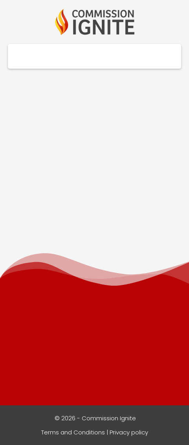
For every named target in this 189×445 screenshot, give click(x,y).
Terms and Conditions (73, 432)
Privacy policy (129, 432)
